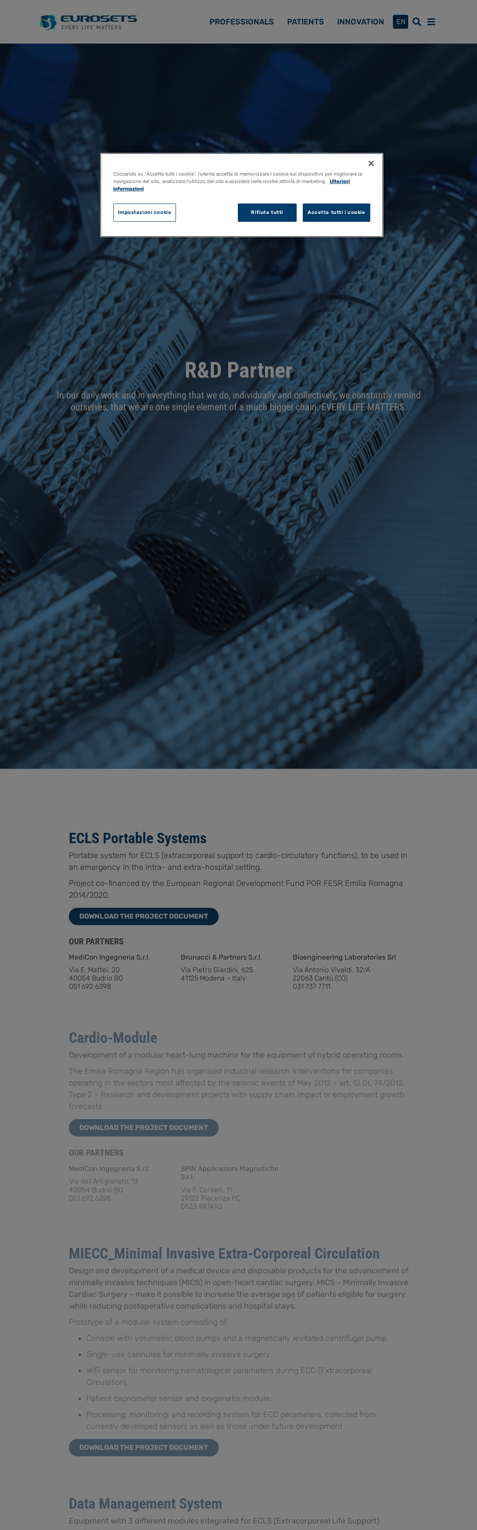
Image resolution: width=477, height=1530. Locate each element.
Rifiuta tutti (267, 212)
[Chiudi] (371, 163)
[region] (241, 195)
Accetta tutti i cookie (336, 212)
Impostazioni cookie (145, 212)
